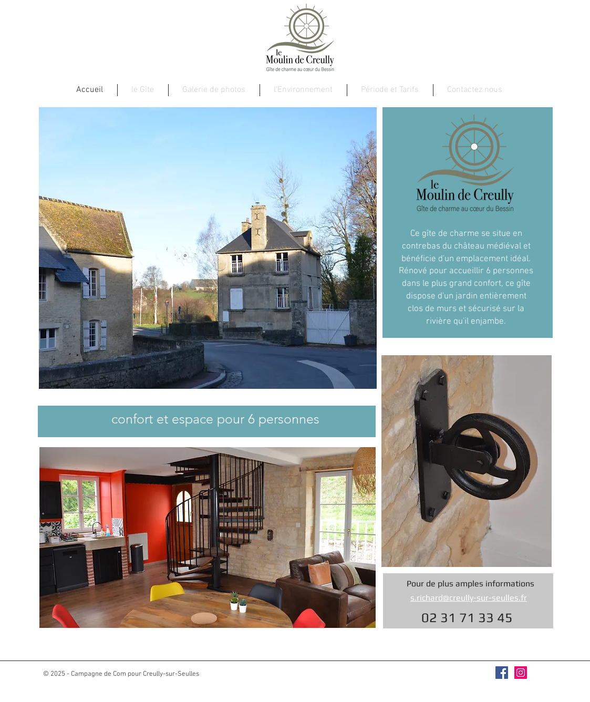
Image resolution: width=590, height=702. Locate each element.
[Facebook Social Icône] (501, 672)
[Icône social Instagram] (520, 672)
